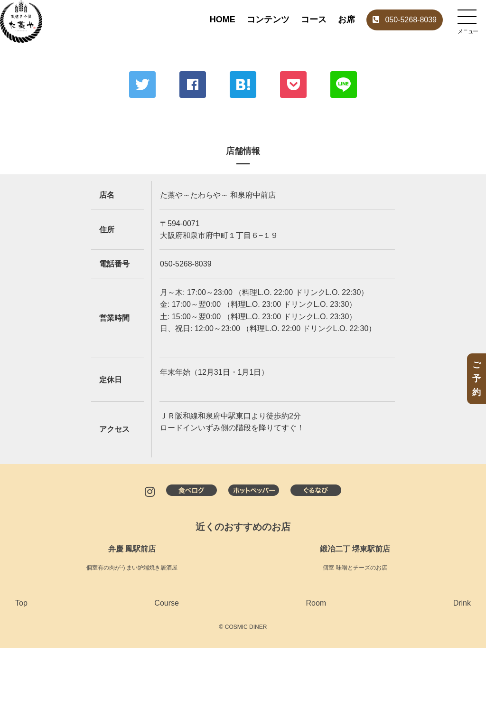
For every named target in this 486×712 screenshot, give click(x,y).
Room (316, 603)
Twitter (142, 84)
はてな (243, 84)
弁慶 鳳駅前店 (132, 549)
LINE (343, 84)
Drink (462, 603)
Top (21, 603)
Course (166, 603)
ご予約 (476, 378)
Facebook (192, 84)
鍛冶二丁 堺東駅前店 (355, 549)
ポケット (293, 84)
